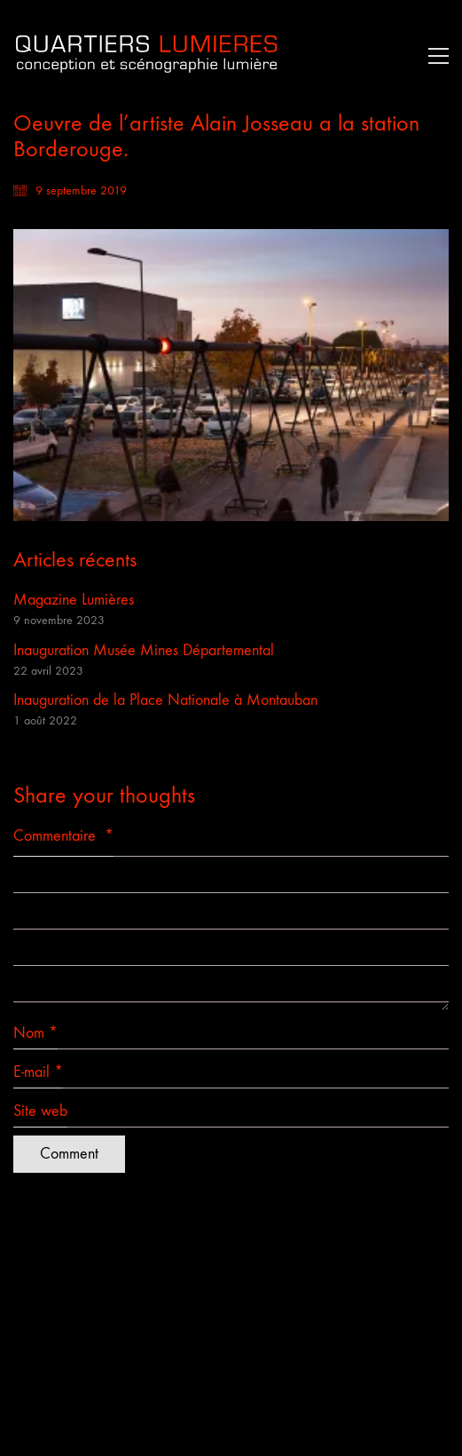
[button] (434, 56)
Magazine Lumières (73, 599)
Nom (35, 1033)
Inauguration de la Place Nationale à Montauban (165, 700)
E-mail (38, 1072)
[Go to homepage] (146, 55)
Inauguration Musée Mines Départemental (143, 650)
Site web (40, 1111)
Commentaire (63, 836)
